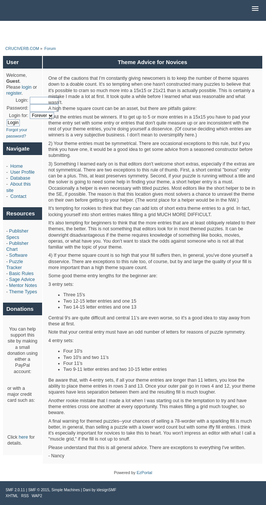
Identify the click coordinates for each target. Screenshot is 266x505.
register (14, 93)
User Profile (22, 172)
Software (18, 255)
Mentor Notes (23, 285)
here (23, 437)
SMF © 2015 (38, 490)
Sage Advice (22, 279)
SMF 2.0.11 (15, 490)
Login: (22, 100)
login (26, 87)
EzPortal (144, 472)
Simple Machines (65, 490)
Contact (18, 196)
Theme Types (23, 291)
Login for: (18, 115)
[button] (255, 9)
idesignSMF (106, 490)
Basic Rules (21, 273)
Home (16, 166)
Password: (17, 108)
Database (20, 178)
